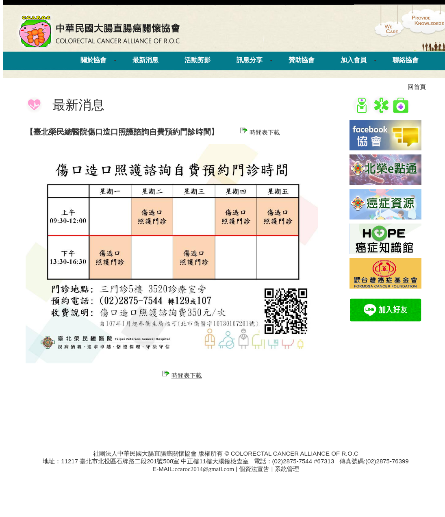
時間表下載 (260, 132)
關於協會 (93, 59)
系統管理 (287, 469)
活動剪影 (198, 59)
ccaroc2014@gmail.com (204, 469)
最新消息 (145, 59)
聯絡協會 (406, 59)
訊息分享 (250, 59)
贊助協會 (302, 59)
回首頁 (417, 87)
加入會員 (354, 59)
